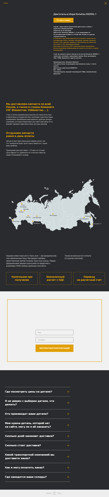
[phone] (54, 339)
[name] (54, 332)
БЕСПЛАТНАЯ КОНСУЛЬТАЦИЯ (54, 348)
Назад (6, 3)
